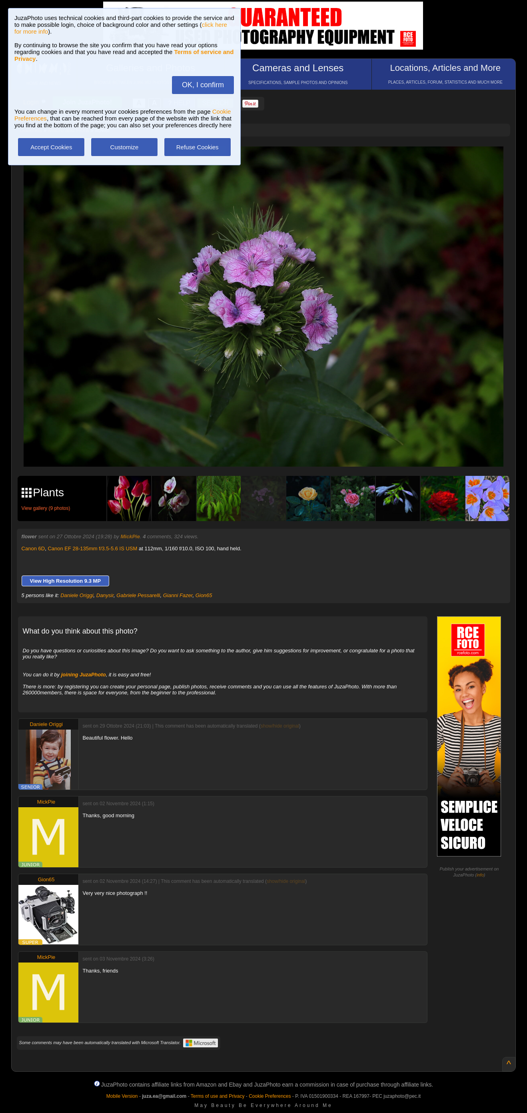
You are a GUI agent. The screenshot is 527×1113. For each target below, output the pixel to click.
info (480, 874)
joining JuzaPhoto (83, 675)
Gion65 (204, 595)
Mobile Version (122, 1096)
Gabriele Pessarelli (138, 595)
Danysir (105, 595)
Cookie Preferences (270, 1096)
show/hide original (280, 726)
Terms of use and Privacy (218, 1096)
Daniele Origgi (76, 595)
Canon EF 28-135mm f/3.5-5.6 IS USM (92, 548)
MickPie (130, 536)
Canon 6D (33, 548)
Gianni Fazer (178, 595)
